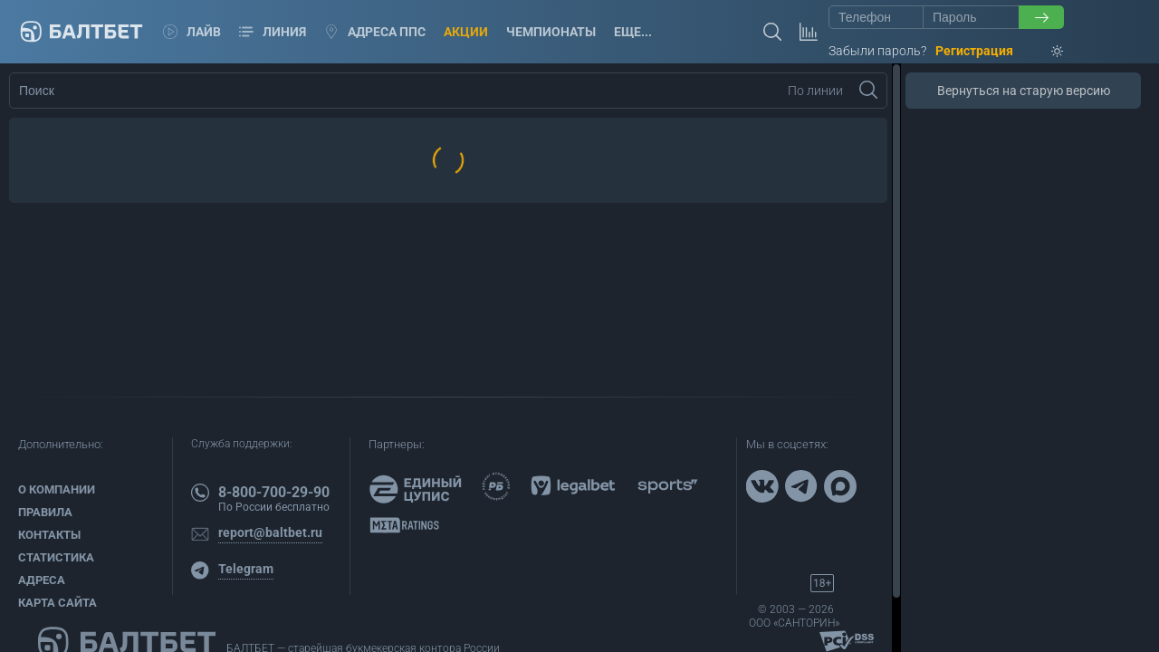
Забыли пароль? (877, 50)
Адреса (41, 580)
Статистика (56, 557)
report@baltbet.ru (270, 532)
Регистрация (974, 50)
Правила (45, 512)
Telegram (245, 568)
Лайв (192, 31)
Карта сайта (57, 602)
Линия (272, 31)
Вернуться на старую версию (1023, 90)
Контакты (49, 535)
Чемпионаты (551, 31)
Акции (466, 31)
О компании (56, 489)
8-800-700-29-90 (274, 492)
